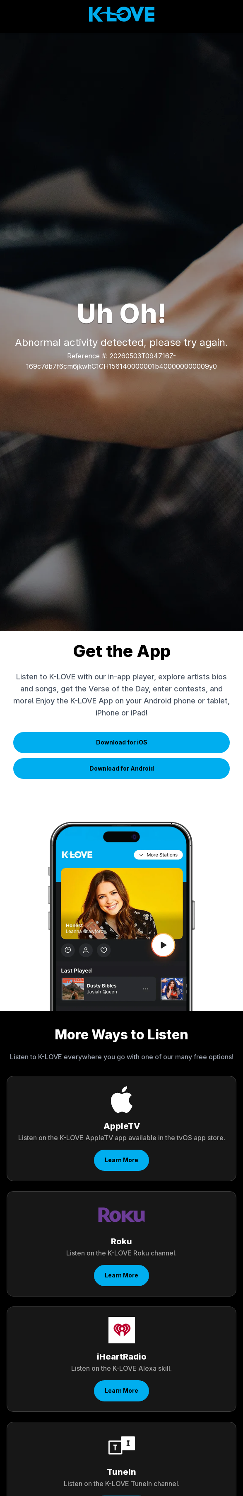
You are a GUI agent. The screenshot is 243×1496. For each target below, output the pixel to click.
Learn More (121, 1159)
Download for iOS (121, 742)
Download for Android (121, 768)
